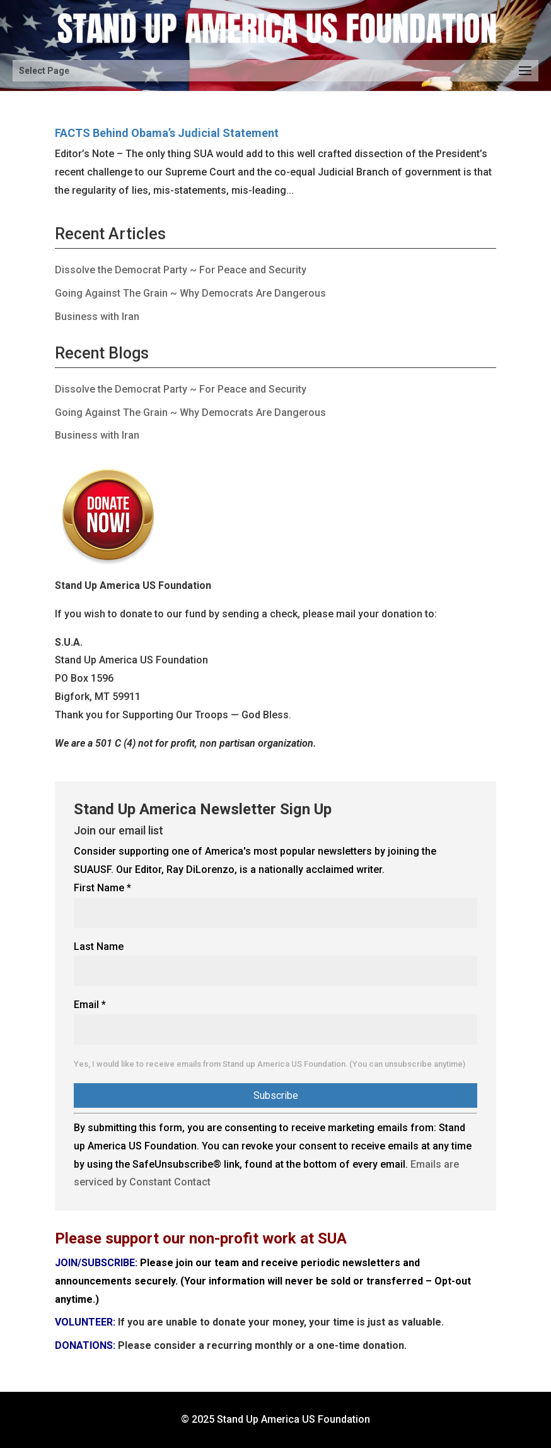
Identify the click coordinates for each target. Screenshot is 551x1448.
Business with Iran (97, 317)
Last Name (99, 946)
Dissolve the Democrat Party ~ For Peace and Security (180, 270)
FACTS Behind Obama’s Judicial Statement (167, 132)
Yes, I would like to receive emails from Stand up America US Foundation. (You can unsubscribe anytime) (269, 1064)
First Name (102, 888)
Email (90, 1005)
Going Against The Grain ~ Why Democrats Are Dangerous (190, 293)
